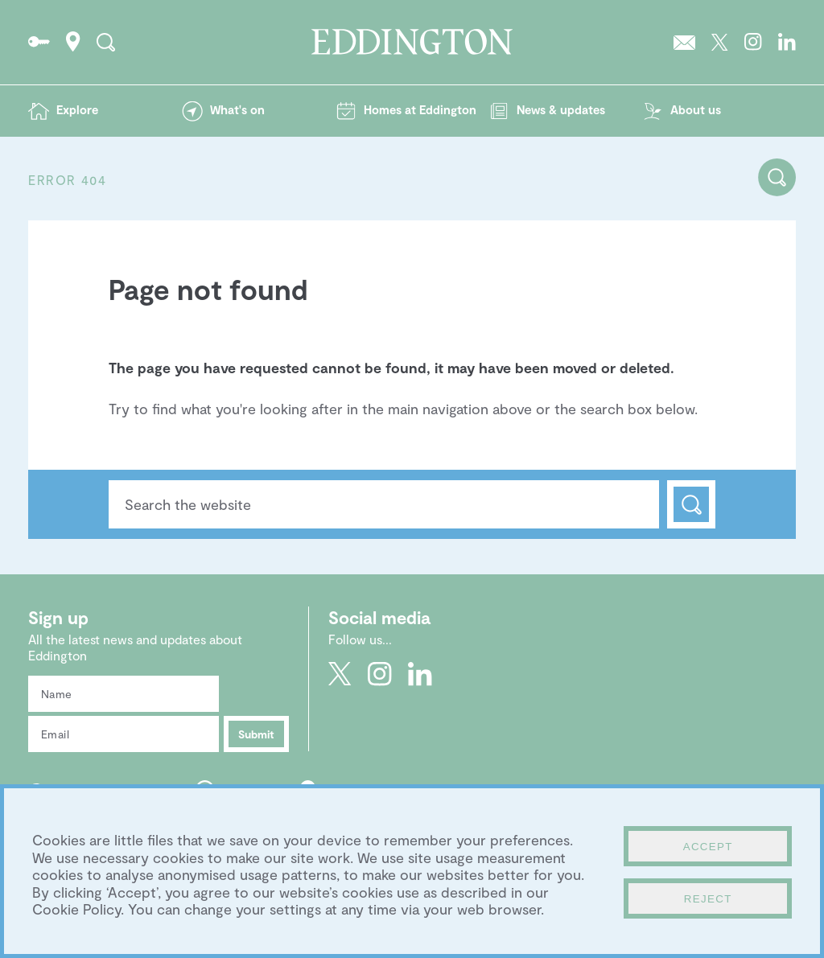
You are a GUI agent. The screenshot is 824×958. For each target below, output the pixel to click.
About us (695, 109)
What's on (237, 109)
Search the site (106, 41)
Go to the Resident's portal (39, 41)
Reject (708, 899)
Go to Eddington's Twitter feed (719, 41)
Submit (256, 734)
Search (691, 504)
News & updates (561, 109)
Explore (77, 109)
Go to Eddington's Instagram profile (753, 41)
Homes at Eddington (420, 109)
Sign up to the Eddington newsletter (684, 41)
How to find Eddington (73, 41)
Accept (708, 847)
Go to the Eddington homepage (412, 42)
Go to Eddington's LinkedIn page (787, 41)
